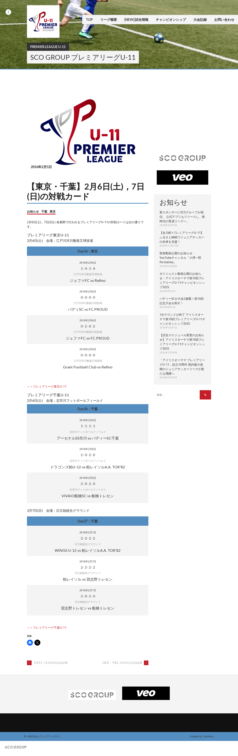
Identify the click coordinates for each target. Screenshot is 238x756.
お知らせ (33, 211)
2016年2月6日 (87, 262)
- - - (88, 268)
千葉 (44, 211)
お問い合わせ (224, 19)
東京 (53, 211)
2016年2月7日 (87, 532)
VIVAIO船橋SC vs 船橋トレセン (88, 496)
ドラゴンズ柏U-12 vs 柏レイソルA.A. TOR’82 (87, 467)
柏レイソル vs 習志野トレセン (87, 579)
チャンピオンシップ (171, 19)
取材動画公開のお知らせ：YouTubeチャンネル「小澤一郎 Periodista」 (180, 258)
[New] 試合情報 (136, 19)
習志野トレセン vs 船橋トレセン (87, 608)
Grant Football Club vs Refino (87, 367)
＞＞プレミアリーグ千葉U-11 (46, 627)
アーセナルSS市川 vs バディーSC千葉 (88, 438)
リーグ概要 (108, 19)
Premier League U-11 (48, 47)
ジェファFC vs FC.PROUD (88, 338)
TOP (89, 19)
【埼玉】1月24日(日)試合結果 (47, 662)
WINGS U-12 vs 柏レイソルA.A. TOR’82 (88, 550)
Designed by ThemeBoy (202, 736)
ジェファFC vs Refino (88, 280)
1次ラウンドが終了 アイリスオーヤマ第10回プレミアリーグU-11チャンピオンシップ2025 (182, 319)
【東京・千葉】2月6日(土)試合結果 (124, 662)
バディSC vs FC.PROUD (88, 309)
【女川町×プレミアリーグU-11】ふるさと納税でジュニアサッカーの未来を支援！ (182, 237)
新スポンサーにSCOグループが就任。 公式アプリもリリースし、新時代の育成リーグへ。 (182, 217)
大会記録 (200, 19)
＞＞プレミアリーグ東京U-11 (46, 386)
